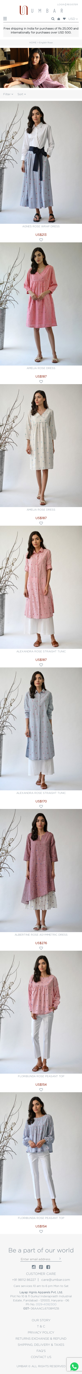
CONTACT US (41, 1357)
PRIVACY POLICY (41, 1332)
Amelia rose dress (41, 368)
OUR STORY (41, 1320)
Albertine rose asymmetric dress (41, 934)
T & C (41, 1326)
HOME (33, 42)
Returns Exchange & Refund (41, 1338)
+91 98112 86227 (24, 1279)
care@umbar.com (55, 1279)
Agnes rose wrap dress (41, 226)
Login (61, 4)
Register (72, 4)
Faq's (41, 1351)
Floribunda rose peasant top (41, 1076)
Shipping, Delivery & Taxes (41, 1344)
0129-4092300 (46, 1304)
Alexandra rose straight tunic (41, 651)
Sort (21, 94)
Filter (8, 94)
